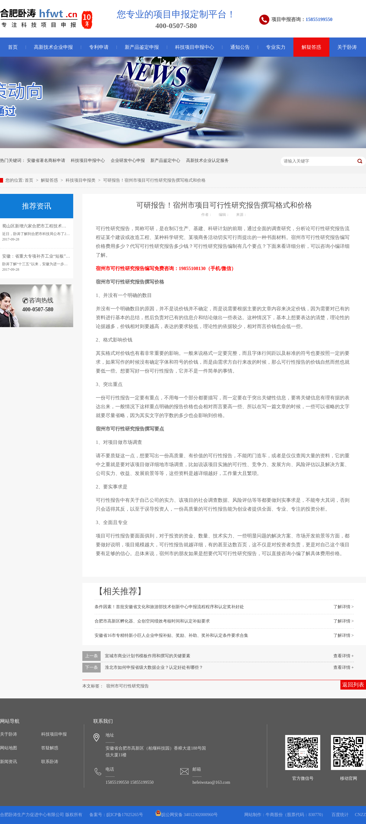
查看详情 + (343, 656)
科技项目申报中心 (194, 47)
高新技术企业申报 (53, 47)
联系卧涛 (49, 761)
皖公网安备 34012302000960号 (186, 814)
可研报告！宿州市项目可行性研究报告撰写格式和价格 (154, 180)
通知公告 (240, 47)
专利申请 (99, 47)
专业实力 (275, 47)
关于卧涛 (347, 47)
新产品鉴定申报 (142, 47)
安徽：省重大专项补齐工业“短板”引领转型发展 (46, 256)
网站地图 (8, 748)
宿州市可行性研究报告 (127, 686)
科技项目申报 (54, 734)
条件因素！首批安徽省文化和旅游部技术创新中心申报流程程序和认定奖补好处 (169, 607)
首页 (29, 180)
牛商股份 (274, 814)
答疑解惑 (49, 748)
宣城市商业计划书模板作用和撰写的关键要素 (147, 656)
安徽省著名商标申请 (46, 160)
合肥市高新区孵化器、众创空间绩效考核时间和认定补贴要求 (152, 621)
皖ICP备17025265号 (124, 814)
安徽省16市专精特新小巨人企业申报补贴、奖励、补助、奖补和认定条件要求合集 (171, 635)
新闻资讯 (8, 761)
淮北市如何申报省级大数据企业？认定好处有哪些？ (154, 667)
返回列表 (353, 685)
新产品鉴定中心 (165, 160)
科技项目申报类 (81, 180)
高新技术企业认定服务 (207, 160)
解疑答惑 (311, 47)
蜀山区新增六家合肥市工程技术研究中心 (40, 226)
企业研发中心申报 (128, 160)
